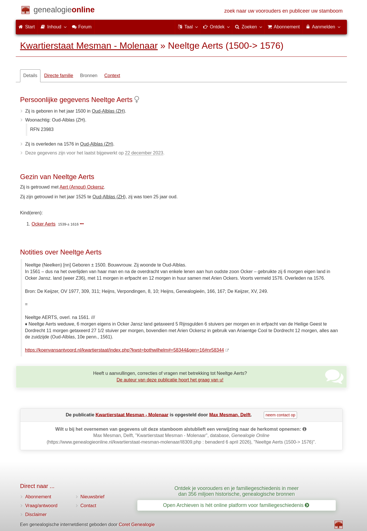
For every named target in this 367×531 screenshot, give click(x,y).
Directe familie (58, 75)
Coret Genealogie (137, 524)
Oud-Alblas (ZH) (108, 111)
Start (27, 26)
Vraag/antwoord (41, 505)
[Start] (64, 10)
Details (30, 75)
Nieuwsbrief (93, 496)
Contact (88, 505)
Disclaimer (36, 514)
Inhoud (53, 27)
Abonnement (38, 496)
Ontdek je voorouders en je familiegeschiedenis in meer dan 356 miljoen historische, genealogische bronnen (236, 491)
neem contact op (280, 415)
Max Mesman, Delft (230, 414)
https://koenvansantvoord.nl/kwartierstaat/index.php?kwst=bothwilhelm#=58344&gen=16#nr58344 (124, 350)
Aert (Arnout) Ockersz (82, 187)
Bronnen (88, 75)
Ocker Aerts (44, 224)
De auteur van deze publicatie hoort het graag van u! (170, 379)
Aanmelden (323, 27)
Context (112, 75)
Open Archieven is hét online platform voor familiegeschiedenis (236, 505)
